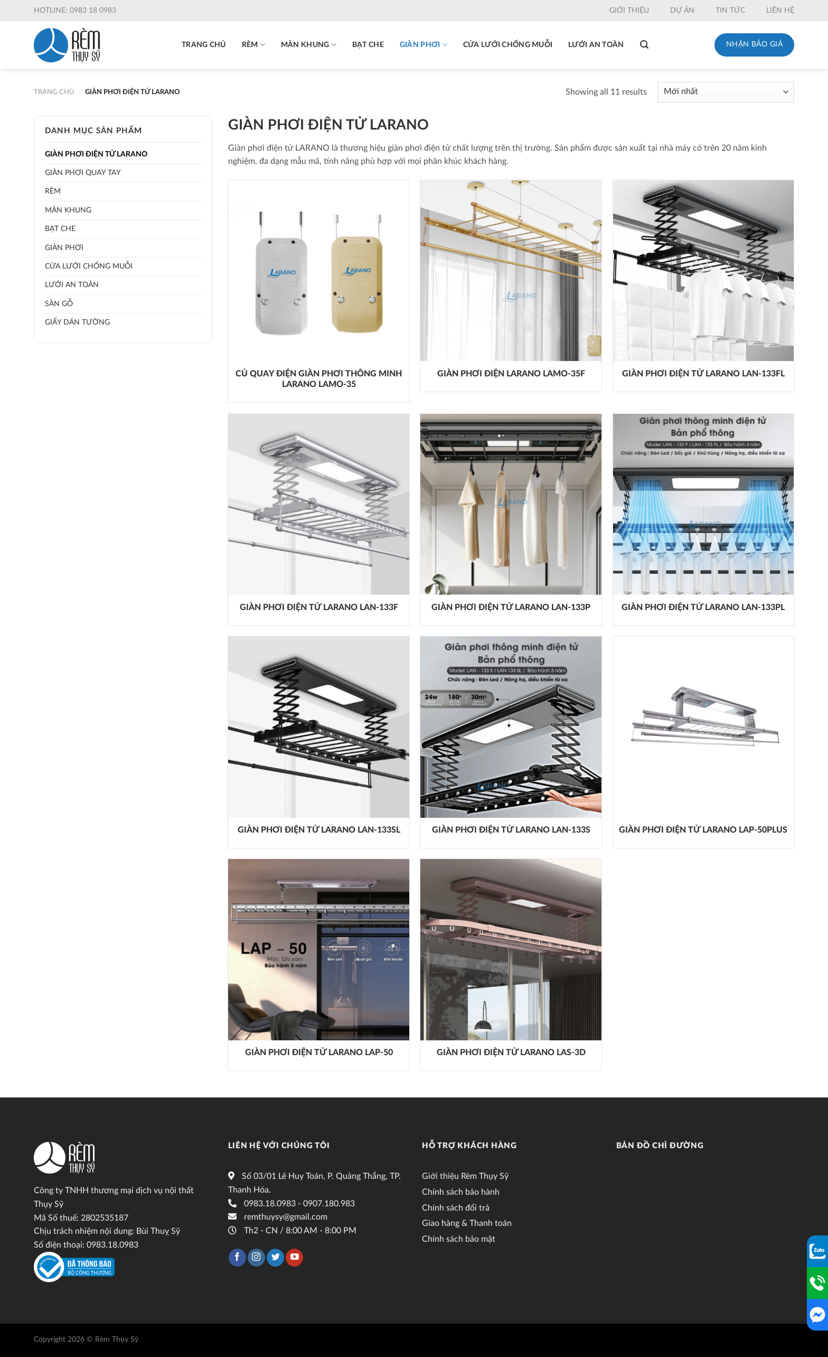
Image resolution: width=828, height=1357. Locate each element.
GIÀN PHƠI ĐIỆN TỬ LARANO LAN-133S (511, 830)
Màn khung (308, 45)
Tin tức (730, 10)
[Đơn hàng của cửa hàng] (725, 92)
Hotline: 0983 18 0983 (75, 10)
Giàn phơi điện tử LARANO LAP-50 (319, 1052)
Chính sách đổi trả (456, 1208)
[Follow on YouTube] (294, 1258)
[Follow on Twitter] (275, 1258)
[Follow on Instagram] (256, 1258)
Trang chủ (204, 45)
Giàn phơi (423, 45)
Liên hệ (780, 10)
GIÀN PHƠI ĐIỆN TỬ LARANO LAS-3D (511, 1052)
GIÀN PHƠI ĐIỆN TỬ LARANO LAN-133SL (319, 830)
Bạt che (368, 45)
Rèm (253, 45)
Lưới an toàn (596, 45)
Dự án (682, 10)
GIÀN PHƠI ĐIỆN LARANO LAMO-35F (511, 374)
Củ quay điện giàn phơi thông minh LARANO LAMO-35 (319, 379)
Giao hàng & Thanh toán (467, 1223)
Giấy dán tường (77, 322)
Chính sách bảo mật (458, 1239)
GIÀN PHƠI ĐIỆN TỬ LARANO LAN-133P (510, 607)
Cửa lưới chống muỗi (507, 45)
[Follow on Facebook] (237, 1258)
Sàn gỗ (59, 304)
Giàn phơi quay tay (83, 173)
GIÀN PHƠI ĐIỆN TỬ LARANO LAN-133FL (703, 374)
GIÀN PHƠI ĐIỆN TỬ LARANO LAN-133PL (703, 607)
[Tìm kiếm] (644, 44)
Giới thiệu (629, 10)
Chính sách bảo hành (461, 1192)
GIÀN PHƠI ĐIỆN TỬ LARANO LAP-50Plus (703, 830)
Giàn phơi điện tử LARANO (96, 154)
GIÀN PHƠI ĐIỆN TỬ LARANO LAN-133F (319, 607)
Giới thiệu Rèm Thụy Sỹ (465, 1176)
